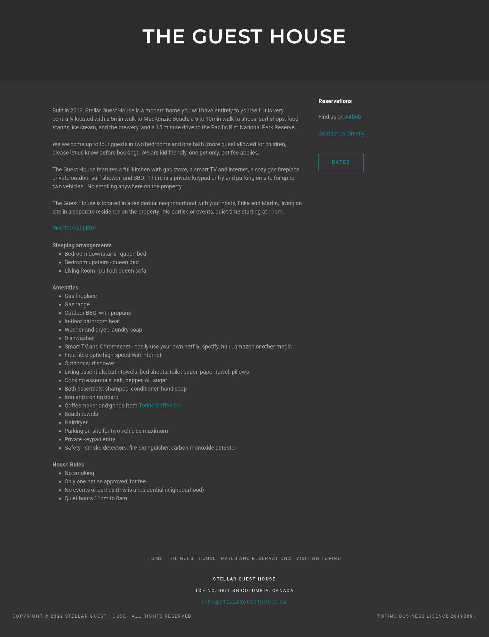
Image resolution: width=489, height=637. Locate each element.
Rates (341, 162)
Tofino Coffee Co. (160, 405)
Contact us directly (341, 133)
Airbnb (353, 116)
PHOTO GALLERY (74, 228)
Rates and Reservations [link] (256, 558)
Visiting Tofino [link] (318, 558)
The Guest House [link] (192, 558)
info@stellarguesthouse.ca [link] (244, 602)
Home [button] (155, 558)
